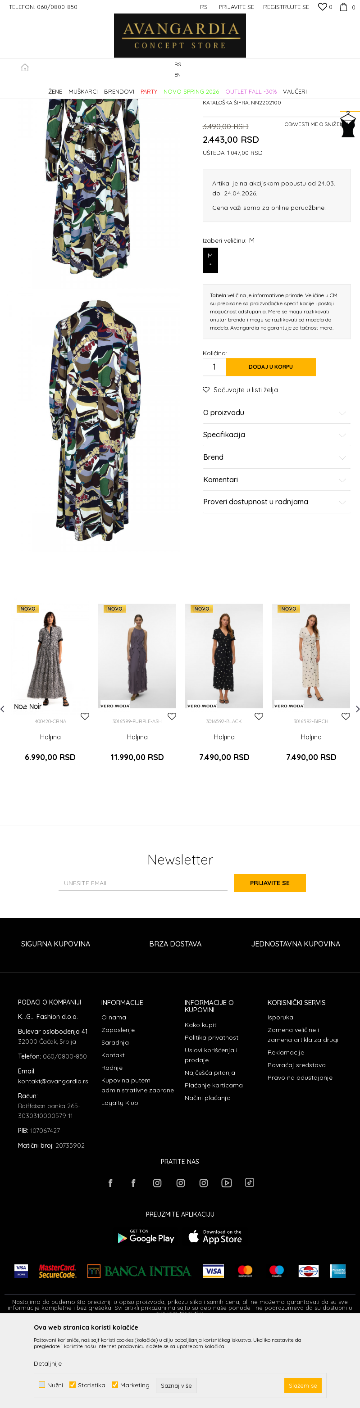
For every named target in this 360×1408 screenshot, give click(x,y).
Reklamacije (286, 1132)
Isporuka (280, 1097)
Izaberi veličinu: (229, 316)
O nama (113, 1097)
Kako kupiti (201, 1104)
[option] (50, 776)
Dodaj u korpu (271, 443)
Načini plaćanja (208, 1177)
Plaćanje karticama (214, 1165)
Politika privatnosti (212, 1117)
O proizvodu (275, 489)
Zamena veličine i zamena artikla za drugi (303, 1115)
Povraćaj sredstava (297, 1145)
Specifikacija (275, 512)
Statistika (91, 1384)
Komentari (275, 556)
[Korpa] (346, 6)
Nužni (55, 1384)
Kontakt (113, 1135)
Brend (275, 534)
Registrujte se (286, 6)
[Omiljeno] (325, 7)
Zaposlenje (118, 1110)
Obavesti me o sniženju (318, 200)
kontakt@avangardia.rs (53, 1161)
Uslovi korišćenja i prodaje (211, 1135)
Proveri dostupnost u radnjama (275, 579)
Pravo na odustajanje (300, 1158)
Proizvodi (99, 87)
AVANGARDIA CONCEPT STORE (43, 87)
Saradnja (115, 1122)
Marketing (135, 1384)
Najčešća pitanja (210, 1152)
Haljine (150, 87)
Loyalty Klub (119, 1183)
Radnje (112, 1148)
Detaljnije (48, 1363)
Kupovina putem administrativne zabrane (137, 1165)
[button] (350, 70)
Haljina (50, 823)
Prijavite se (279, 963)
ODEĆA (126, 87)
